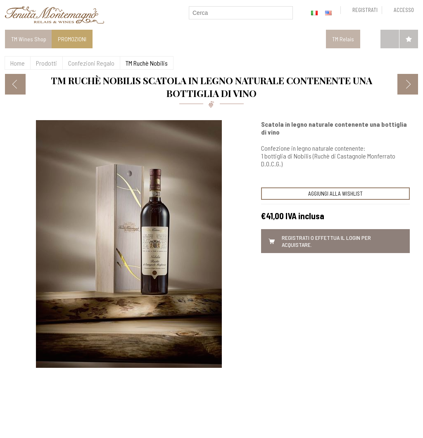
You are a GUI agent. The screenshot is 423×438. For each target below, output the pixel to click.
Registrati (365, 10)
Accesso (404, 10)
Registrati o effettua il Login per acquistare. (326, 241)
